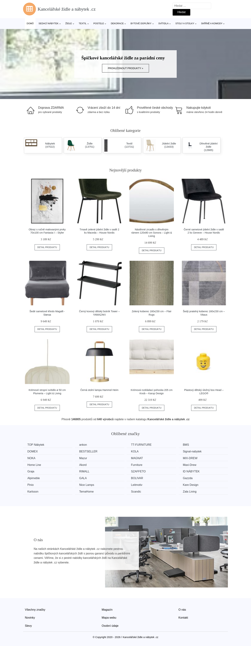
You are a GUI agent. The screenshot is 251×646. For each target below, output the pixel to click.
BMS (188, 444)
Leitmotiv (138, 484)
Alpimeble (34, 477)
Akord (84, 464)
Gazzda (190, 477)
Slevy (28, 625)
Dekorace (117, 23)
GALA (84, 477)
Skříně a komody (211, 23)
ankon (84, 444)
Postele (98, 23)
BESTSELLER (89, 451)
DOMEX (33, 451)
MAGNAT (138, 457)
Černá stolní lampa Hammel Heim (99, 390)
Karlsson (33, 491)
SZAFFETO (140, 471)
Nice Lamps (87, 484)
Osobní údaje (110, 625)
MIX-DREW (192, 457)
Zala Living (192, 491)
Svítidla (163, 23)
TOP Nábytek (36, 444)
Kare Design (193, 484)
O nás (182, 609)
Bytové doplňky (141, 23)
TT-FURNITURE (143, 444)
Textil (82, 23)
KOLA (136, 451)
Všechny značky (35, 609)
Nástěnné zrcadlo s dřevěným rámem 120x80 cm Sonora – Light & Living (151, 232)
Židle (68, 23)
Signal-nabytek (194, 451)
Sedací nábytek (49, 23)
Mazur (84, 457)
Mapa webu (109, 617)
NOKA (31, 457)
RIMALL (85, 471)
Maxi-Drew (192, 464)
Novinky (30, 617)
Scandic (138, 491)
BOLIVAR (139, 477)
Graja (31, 471)
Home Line (34, 464)
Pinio (31, 484)
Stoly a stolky (184, 23)
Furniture (138, 464)
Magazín (107, 609)
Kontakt (183, 617)
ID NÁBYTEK (193, 471)
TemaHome (87, 491)
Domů (30, 23)
